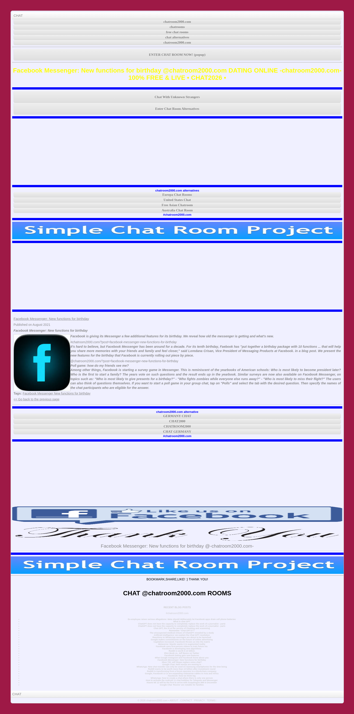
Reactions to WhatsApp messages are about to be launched (181, 637)
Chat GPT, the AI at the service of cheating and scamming (182, 628)
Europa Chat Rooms (177, 194)
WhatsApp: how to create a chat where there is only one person (182, 678)
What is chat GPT (181, 621)
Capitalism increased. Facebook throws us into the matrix (182, 642)
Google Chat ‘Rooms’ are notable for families (182, 685)
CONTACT (186, 700)
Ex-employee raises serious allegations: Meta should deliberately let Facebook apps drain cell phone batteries (182, 619)
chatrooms (177, 27)
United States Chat (177, 200)
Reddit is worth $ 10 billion (182, 651)
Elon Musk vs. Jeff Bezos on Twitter (181, 653)
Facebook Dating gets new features (181, 655)
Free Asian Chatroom (177, 205)
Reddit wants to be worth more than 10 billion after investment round (182, 669)
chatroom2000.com (177, 22)
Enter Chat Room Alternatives (177, 109)
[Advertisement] (177, 151)
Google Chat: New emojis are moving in (181, 664)
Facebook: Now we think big (182, 676)
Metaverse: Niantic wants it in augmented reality (181, 644)
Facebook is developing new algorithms (181, 649)
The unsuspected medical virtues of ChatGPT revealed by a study (182, 633)
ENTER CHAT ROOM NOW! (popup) (177, 55)
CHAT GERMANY (177, 431)
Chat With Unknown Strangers (177, 97)
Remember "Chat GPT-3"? (181, 630)
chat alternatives (177, 37)
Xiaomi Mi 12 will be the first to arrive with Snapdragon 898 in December (182, 682)
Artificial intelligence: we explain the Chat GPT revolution (182, 635)
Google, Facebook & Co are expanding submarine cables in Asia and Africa (182, 673)
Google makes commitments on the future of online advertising (182, 639)
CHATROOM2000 (177, 426)
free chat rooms (177, 32)
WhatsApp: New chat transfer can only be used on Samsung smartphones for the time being (182, 667)
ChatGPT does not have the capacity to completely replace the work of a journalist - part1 (182, 626)
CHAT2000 (177, 421)
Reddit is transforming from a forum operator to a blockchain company (181, 671)
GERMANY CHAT (177, 416)
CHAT (18, 15)
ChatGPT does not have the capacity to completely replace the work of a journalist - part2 (182, 624)
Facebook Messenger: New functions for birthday (51, 319)
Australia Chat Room (177, 210)
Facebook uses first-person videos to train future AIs (182, 646)
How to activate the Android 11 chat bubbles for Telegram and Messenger (182, 680)
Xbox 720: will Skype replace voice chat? (182, 662)
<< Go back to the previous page (36, 399)
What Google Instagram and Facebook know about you (182, 658)
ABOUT (174, 700)
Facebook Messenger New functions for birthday (56, 393)
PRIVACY (199, 700)
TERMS (211, 700)
